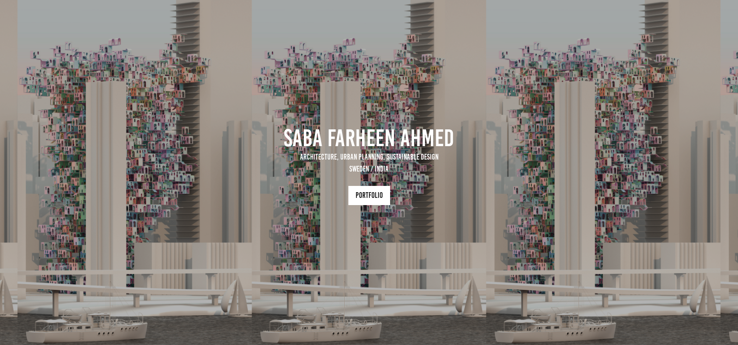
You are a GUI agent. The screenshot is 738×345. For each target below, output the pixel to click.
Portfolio (369, 195)
